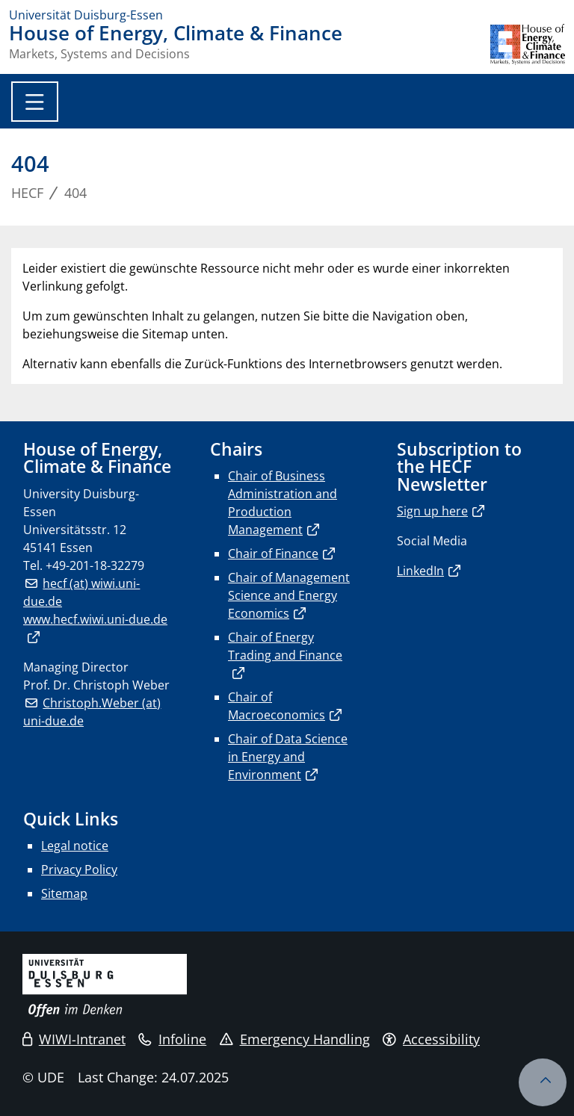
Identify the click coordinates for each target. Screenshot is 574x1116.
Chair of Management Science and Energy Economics (289, 595)
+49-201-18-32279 (95, 565)
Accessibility (431, 1039)
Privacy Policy (79, 869)
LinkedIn (420, 570)
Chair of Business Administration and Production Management (282, 503)
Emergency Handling (295, 1039)
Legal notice (74, 845)
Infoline (172, 1039)
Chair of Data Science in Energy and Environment (288, 757)
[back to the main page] (527, 44)
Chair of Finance (273, 553)
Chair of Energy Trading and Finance (285, 646)
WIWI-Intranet (74, 1039)
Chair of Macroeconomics (276, 706)
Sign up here (432, 511)
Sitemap (64, 893)
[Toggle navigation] (34, 101)
